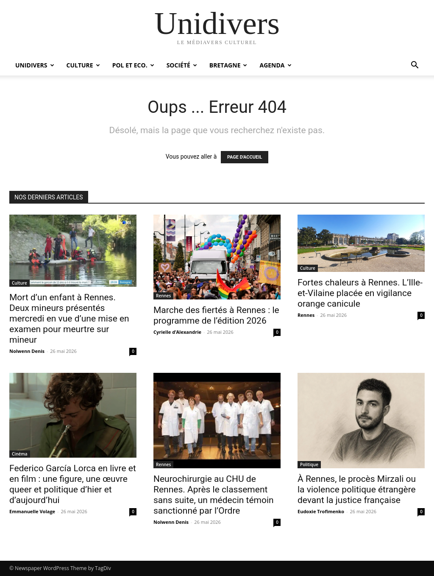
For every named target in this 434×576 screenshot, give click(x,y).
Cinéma (20, 454)
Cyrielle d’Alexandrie (177, 332)
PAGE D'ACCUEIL (244, 157)
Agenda (275, 65)
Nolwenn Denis (27, 351)
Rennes (163, 296)
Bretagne (228, 65)
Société (182, 65)
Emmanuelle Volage (32, 511)
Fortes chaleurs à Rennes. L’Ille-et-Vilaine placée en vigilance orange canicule (360, 293)
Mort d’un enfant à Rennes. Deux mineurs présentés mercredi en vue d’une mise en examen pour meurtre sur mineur (69, 318)
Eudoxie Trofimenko (321, 511)
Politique (309, 464)
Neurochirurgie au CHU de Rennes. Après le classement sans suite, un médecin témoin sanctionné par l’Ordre (213, 495)
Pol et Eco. (133, 65)
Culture (83, 65)
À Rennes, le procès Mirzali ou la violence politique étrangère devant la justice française (357, 489)
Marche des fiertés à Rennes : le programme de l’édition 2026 (216, 315)
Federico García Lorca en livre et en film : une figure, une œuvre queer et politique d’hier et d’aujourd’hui (72, 484)
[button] (414, 66)
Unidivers (34, 65)
